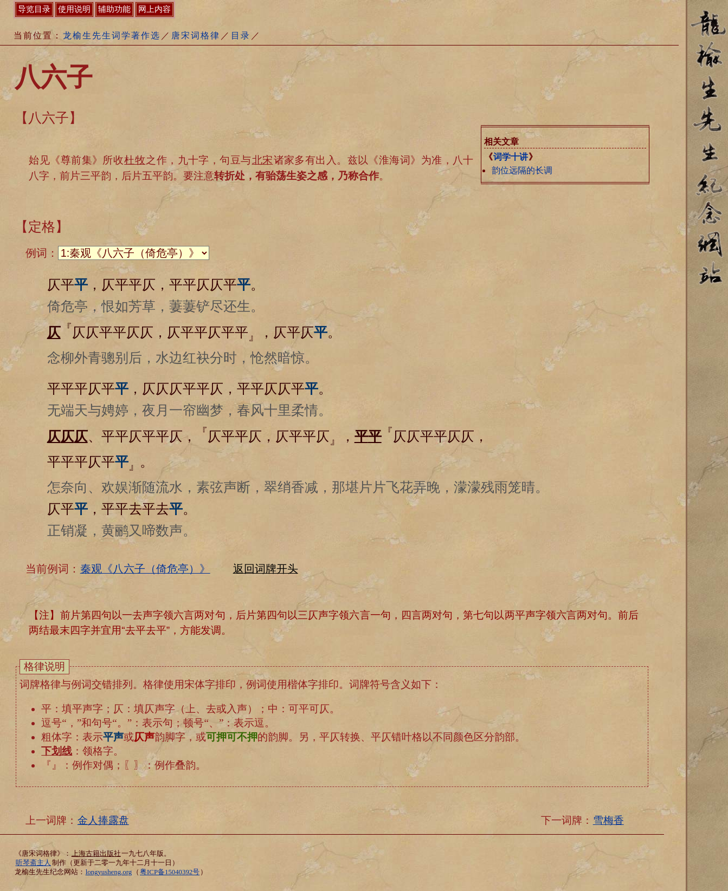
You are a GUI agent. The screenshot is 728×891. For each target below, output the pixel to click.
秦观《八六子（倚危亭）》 (145, 569)
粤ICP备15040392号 (169, 872)
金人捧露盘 (103, 820)
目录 (240, 35)
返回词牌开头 (265, 569)
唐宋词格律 (195, 35)
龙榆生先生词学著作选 (111, 35)
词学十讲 (510, 156)
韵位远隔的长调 (522, 170)
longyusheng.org (109, 872)
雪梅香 (608, 820)
